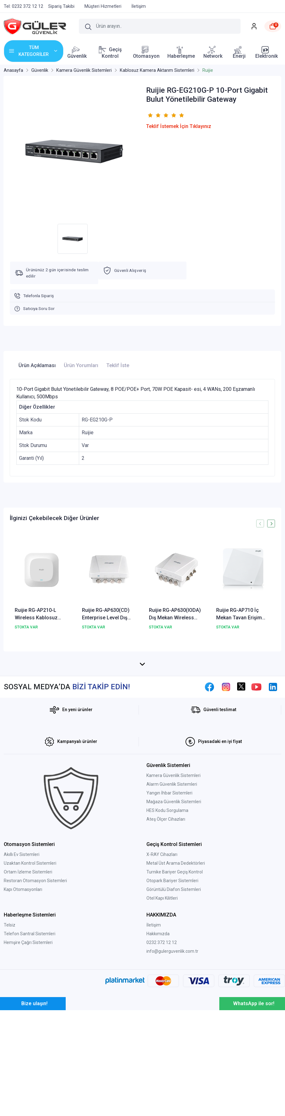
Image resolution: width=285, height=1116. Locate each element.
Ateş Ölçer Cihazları (165, 903)
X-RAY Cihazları (161, 938)
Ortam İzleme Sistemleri (28, 956)
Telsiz (9, 1009)
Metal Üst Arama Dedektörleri (175, 947)
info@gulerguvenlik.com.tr (172, 1035)
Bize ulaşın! (34, 1088)
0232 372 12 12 (161, 1026)
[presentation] (260, 524)
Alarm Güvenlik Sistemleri (171, 868)
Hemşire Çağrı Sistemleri (28, 1026)
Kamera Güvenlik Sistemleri (173, 859)
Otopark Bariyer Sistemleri (172, 964)
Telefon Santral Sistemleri (29, 1017)
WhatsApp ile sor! (253, 1088)
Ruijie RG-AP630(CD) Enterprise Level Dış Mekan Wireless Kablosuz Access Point (108, 614)
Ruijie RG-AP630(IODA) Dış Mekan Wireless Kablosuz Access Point (175, 614)
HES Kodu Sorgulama (167, 894)
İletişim (153, 1009)
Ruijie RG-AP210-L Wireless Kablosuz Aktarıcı (36, 614)
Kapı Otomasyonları (23, 973)
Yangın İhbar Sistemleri (169, 877)
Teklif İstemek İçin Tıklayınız (178, 126)
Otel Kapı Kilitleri (162, 982)
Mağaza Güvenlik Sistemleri (173, 885)
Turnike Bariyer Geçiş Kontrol (174, 956)
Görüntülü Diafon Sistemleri (173, 973)
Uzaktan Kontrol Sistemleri (30, 947)
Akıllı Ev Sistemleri (21, 938)
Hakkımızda (158, 1017)
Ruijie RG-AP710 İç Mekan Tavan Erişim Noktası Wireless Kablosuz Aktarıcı (239, 614)
